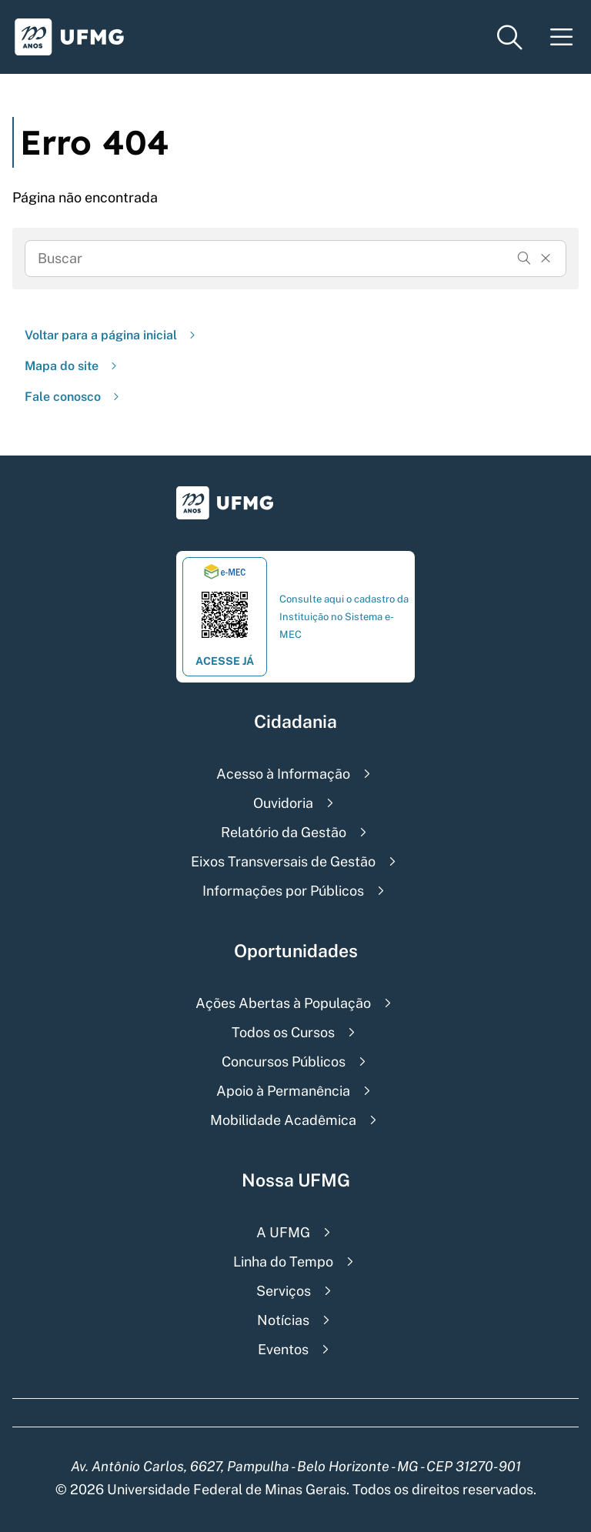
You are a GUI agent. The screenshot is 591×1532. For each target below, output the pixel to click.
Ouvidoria (283, 803)
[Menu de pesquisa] (509, 37)
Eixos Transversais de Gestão (283, 861)
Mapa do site (72, 366)
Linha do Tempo (283, 1261)
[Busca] (274, 258)
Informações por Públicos (283, 891)
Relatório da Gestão (283, 832)
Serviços (283, 1291)
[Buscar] (524, 258)
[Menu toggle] (562, 37)
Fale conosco (73, 396)
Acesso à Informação (283, 774)
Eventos (283, 1349)
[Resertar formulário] (545, 258)
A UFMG (283, 1232)
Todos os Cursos (283, 1032)
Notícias (283, 1320)
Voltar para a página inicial (112, 335)
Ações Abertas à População (283, 1003)
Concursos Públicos (284, 1061)
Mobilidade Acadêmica (283, 1120)
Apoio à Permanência (283, 1091)
